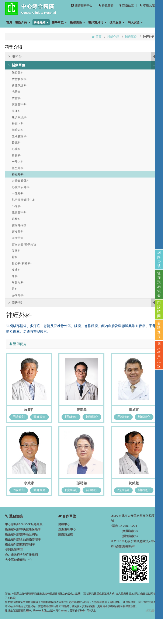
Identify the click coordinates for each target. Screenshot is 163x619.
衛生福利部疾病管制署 (20, 544)
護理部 (83, 302)
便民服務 (117, 22)
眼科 (15, 288)
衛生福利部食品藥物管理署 (23, 539)
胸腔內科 (18, 130)
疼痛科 (16, 110)
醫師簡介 (40, 416)
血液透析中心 (67, 529)
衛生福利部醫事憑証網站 (21, 534)
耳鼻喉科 (18, 282)
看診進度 (159, 329)
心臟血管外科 (21, 187)
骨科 (15, 257)
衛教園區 (77, 22)
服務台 (83, 56)
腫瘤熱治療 (19, 225)
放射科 (16, 98)
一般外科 (18, 193)
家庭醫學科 (19, 104)
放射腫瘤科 (19, 79)
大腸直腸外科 (21, 180)
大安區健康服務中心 (18, 559)
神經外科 (18, 174)
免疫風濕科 (19, 117)
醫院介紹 (22, 22)
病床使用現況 (159, 355)
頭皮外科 (18, 231)
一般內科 (18, 161)
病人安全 (135, 22)
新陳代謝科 (19, 85)
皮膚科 (16, 269)
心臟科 (16, 149)
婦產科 (16, 219)
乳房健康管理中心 (23, 199)
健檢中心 (64, 524)
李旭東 (134, 410)
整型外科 (18, 168)
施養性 (29, 410)
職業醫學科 (19, 212)
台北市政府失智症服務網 (21, 554)
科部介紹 (41, 22)
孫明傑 (81, 483)
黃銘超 (134, 483)
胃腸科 (16, 155)
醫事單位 (59, 22)
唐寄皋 (81, 410)
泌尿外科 (18, 295)
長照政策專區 (14, 549)
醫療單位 (131, 36)
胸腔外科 (18, 72)
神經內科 (18, 123)
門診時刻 (18, 416)
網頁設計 (151, 610)
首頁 (9, 22)
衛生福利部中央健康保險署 (23, 529)
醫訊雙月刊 (97, 22)
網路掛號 (159, 259)
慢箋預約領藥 (159, 284)
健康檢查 (18, 238)
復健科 (16, 250)
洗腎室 (16, 91)
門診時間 (159, 309)
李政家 (29, 483)
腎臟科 (16, 142)
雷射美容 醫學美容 (24, 244)
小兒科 (16, 206)
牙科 (15, 276)
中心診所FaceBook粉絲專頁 (23, 524)
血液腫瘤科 (19, 136)
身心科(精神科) (21, 263)
